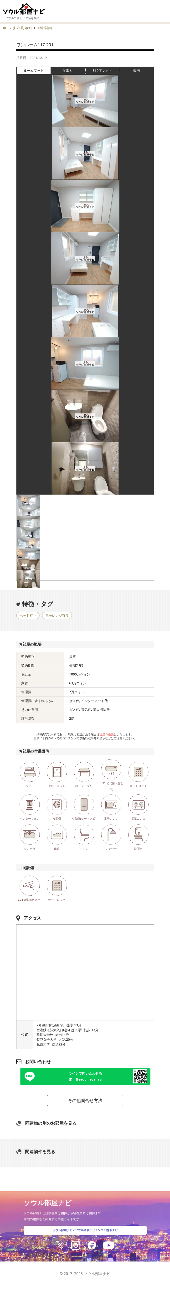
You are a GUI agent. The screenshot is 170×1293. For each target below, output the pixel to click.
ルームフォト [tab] (37, 71)
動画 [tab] (136, 70)
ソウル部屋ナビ (62, 1230)
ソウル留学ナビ (85, 1230)
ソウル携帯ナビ (108, 1230)
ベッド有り (28, 615)
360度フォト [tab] (106, 71)
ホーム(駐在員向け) (17, 28)
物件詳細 (45, 28)
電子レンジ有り (57, 615)
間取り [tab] (74, 71)
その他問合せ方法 (85, 1100)
